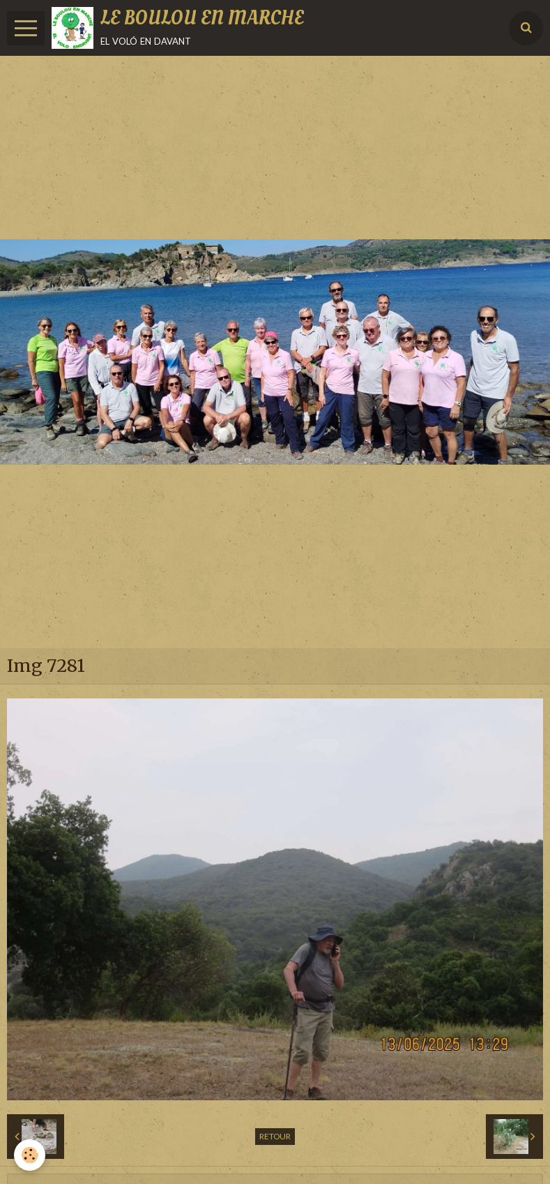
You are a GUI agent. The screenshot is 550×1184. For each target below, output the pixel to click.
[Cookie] (29, 1155)
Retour (275, 1136)
